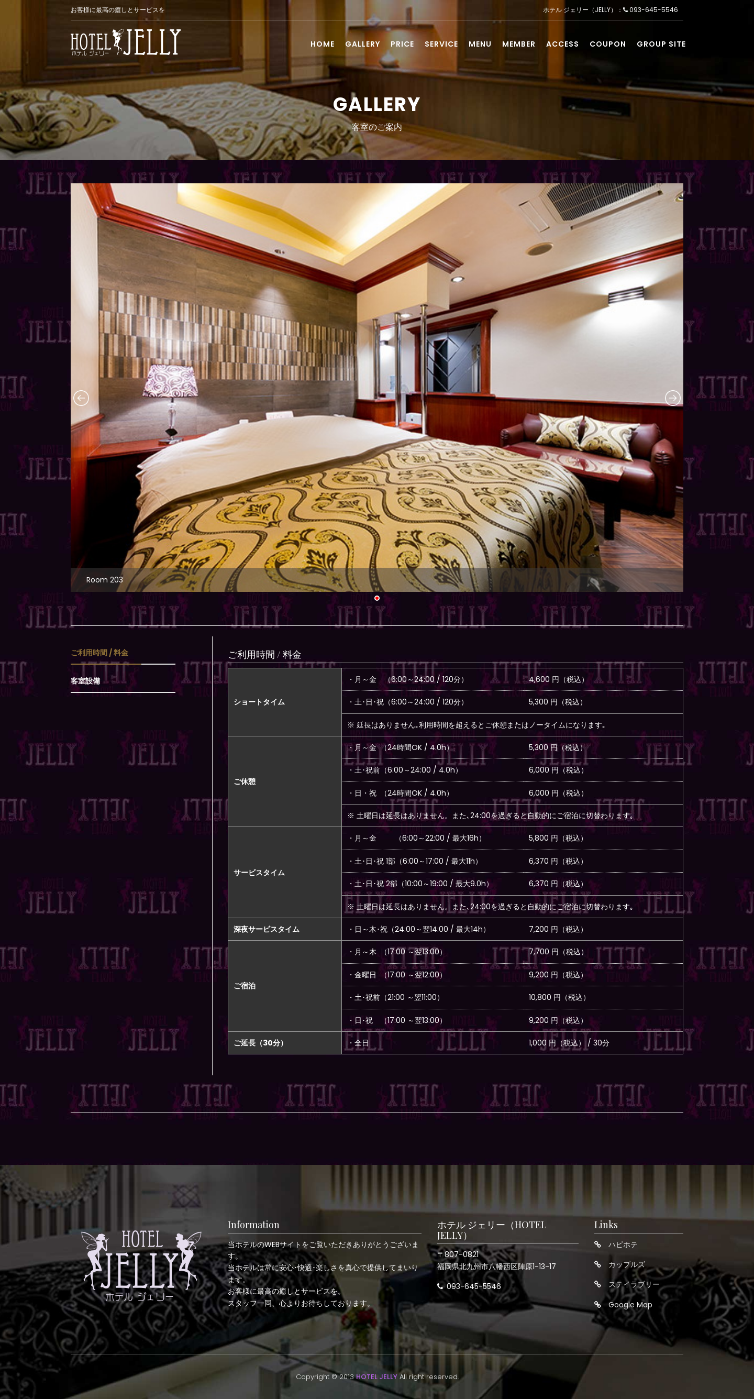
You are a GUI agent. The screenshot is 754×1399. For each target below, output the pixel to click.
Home (323, 45)
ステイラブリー (634, 1284)
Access (562, 45)
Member (519, 45)
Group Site (661, 45)
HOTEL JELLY (376, 1377)
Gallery (362, 45)
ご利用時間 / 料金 (99, 652)
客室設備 (85, 681)
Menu (480, 45)
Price (402, 45)
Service (441, 45)
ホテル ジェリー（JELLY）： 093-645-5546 (610, 10)
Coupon (608, 45)
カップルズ (626, 1264)
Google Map (630, 1304)
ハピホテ (623, 1244)
